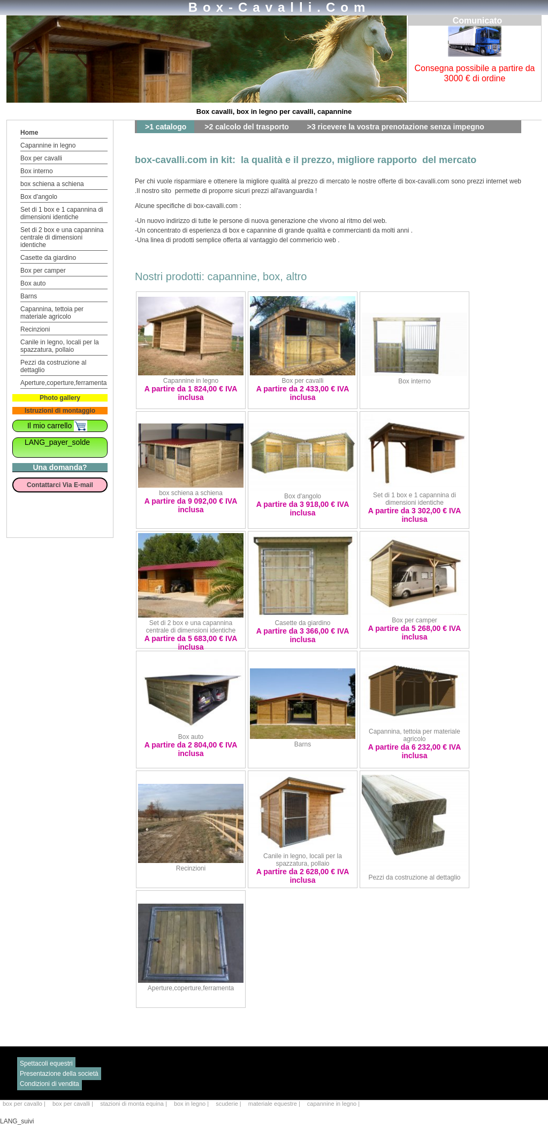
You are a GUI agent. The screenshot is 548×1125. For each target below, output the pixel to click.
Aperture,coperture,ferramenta (63, 383)
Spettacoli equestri (46, 1063)
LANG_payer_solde (57, 442)
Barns (28, 296)
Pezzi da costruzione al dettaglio (414, 877)
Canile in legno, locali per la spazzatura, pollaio (59, 345)
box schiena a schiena (52, 184)
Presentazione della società (59, 1073)
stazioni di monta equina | (134, 1103)
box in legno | (192, 1103)
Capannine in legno (47, 145)
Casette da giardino (48, 257)
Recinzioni (35, 329)
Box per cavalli (41, 158)
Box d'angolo (38, 197)
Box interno (36, 171)
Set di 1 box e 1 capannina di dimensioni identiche (61, 213)
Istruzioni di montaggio (60, 410)
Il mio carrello (57, 425)
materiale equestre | (275, 1103)
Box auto (32, 283)
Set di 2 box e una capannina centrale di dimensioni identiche (61, 237)
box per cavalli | (73, 1103)
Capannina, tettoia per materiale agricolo (51, 312)
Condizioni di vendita (49, 1084)
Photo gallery (60, 398)
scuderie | (229, 1103)
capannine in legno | (333, 1103)
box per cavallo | (25, 1103)
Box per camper (43, 270)
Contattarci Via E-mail (60, 485)
